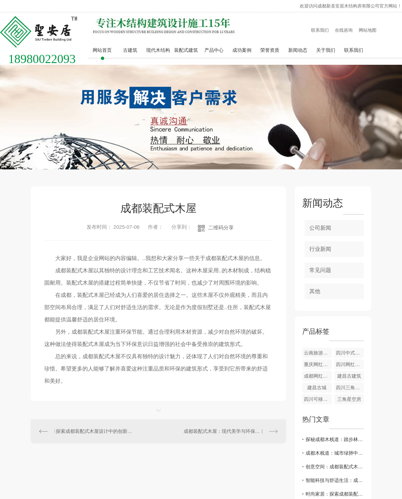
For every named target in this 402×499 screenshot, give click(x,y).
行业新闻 (320, 249)
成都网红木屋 (318, 376)
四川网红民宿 (350, 364)
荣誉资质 (269, 50)
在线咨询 (344, 30)
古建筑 (130, 50)
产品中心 (213, 50)
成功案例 (241, 50)
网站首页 (102, 50)
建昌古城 (316, 387)
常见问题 (320, 270)
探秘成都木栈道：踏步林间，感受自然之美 (335, 439)
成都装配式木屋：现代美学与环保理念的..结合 (231, 431)
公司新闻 (320, 228)
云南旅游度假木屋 (318, 353)
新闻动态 (297, 50)
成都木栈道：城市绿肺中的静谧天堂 (335, 453)
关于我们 (325, 50)
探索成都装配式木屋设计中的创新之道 (95, 431)
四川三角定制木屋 (350, 387)
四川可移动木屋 (318, 399)
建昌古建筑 (349, 376)
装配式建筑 (186, 50)
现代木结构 (158, 50)
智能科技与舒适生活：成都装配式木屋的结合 (335, 480)
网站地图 (367, 30)
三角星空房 (349, 399)
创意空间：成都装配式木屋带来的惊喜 (335, 466)
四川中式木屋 (350, 353)
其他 (314, 291)
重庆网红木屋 (318, 364)
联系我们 (320, 30)
